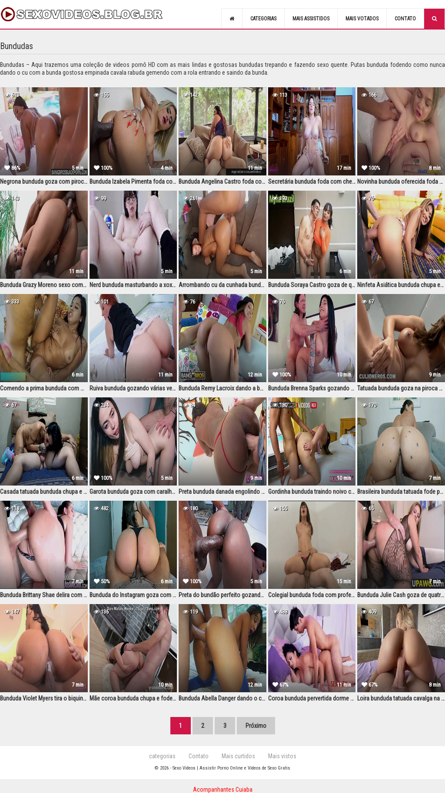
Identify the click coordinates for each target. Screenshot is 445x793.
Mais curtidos (238, 756)
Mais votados (362, 19)
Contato (405, 19)
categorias (162, 756)
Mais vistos (282, 756)
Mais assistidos (310, 19)
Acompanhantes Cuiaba (222, 789)
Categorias (263, 19)
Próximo (256, 725)
